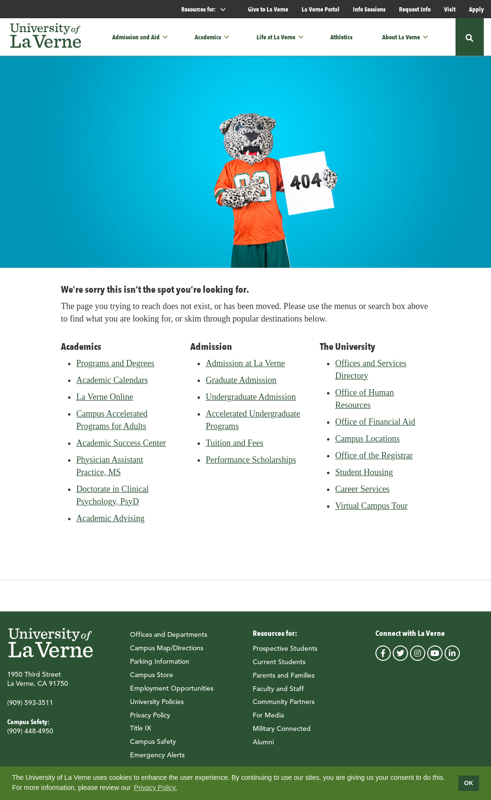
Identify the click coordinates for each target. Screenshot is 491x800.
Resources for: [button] (207, 9)
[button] (168, 37)
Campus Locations (367, 443)
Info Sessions (369, 9)
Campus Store (151, 679)
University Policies (157, 706)
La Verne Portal (320, 9)
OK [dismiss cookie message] (468, 783)
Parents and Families (284, 679)
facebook (383, 657)
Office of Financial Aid (375, 426)
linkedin (452, 657)
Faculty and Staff (278, 693)
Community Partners (284, 706)
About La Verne (401, 37)
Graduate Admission (241, 384)
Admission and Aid (136, 37)
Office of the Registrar (374, 460)
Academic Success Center (121, 447)
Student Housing (364, 476)
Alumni (263, 746)
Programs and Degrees (115, 367)
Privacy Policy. (155, 787)
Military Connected (282, 732)
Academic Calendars (112, 384)
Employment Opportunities (171, 692)
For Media (268, 719)
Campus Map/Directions (166, 652)
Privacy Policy (150, 719)
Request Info (415, 9)
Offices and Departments (168, 639)
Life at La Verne (276, 37)
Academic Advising (110, 522)
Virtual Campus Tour (371, 510)
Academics (208, 37)
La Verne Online (104, 401)
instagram (417, 657)
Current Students (279, 666)
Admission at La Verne (245, 367)
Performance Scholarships (251, 464)
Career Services (362, 493)
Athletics (341, 37)
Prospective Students (285, 652)
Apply (476, 9)
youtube (435, 657)
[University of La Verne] (45, 37)
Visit (450, 9)
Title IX (140, 732)
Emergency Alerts (157, 759)
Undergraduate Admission (251, 401)
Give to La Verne (268, 9)
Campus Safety (153, 745)
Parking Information (159, 665)
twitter (400, 657)
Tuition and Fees (234, 447)
